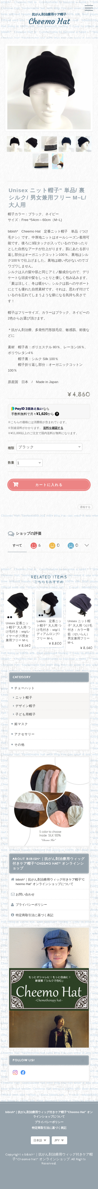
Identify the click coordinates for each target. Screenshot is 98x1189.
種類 (11, 448)
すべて (17, 545)
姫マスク (21, 724)
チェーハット (24, 688)
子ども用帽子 (25, 714)
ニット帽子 (23, 697)
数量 (11, 462)
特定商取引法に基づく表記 (34, 915)
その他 (19, 744)
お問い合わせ (25, 894)
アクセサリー (24, 734)
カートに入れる (49, 485)
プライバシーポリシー (31, 904)
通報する (85, 507)
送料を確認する (53, 427)
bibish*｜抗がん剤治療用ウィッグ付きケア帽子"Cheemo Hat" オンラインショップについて (50, 882)
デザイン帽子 (25, 705)
